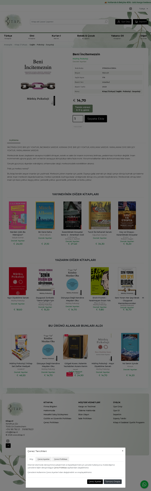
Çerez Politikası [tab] (60, 459)
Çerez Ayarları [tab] (44, 459)
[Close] (122, 451)
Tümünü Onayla (112, 481)
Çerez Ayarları (95, 481)
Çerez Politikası (60, 468)
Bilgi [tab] (31, 459)
